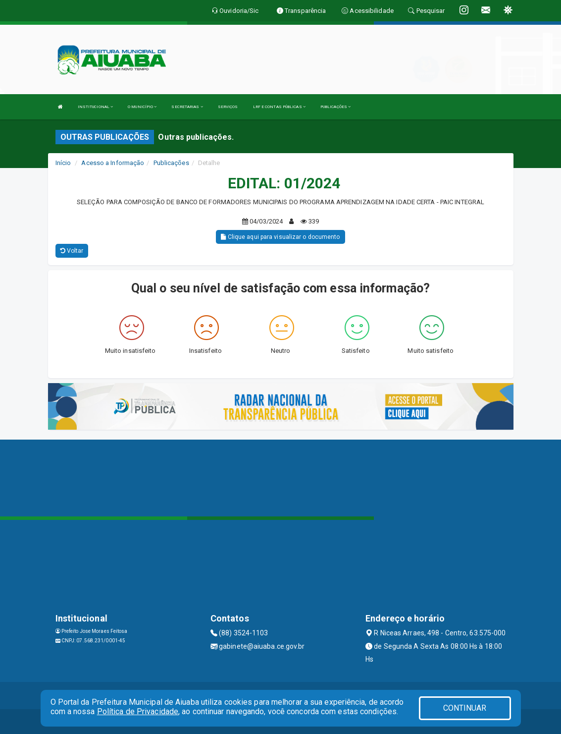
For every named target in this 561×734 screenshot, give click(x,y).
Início (63, 163)
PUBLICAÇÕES (335, 107)
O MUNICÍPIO (142, 107)
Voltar (72, 250)
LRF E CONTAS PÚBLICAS (279, 107)
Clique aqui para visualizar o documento (280, 236)
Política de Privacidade (137, 711)
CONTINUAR (465, 708)
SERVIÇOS (228, 107)
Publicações (171, 163)
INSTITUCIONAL (95, 107)
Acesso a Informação (112, 163)
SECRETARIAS (187, 107)
